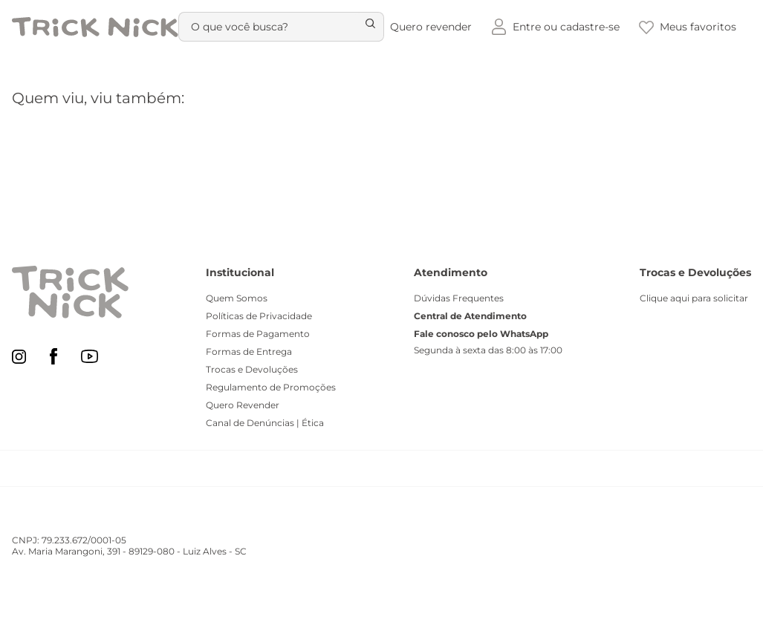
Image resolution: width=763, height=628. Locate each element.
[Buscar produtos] (362, 27)
